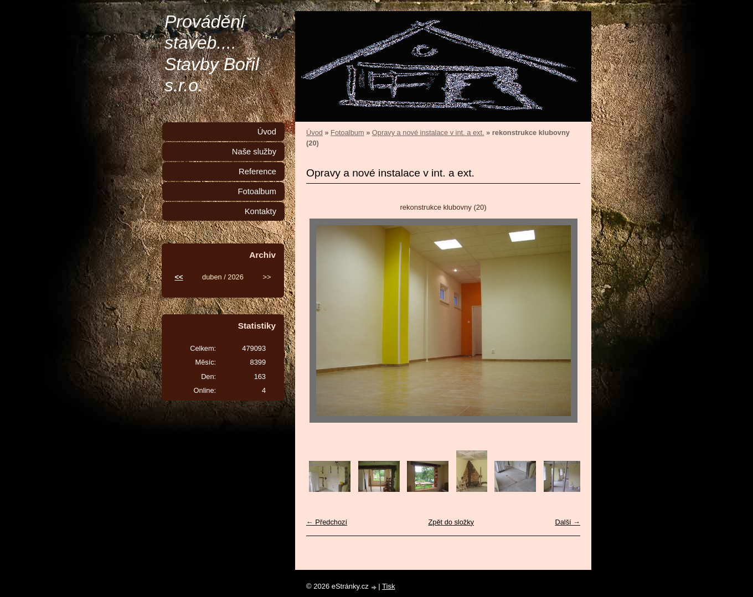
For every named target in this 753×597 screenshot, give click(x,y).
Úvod (314, 132)
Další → (567, 522)
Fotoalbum (347, 132)
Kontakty (260, 211)
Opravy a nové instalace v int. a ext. (428, 132)
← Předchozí (326, 522)
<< (179, 277)
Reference (257, 171)
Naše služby (254, 151)
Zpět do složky (451, 522)
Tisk (388, 586)
